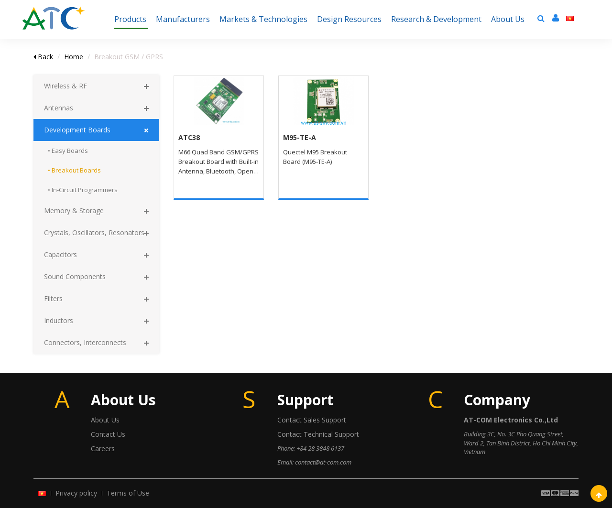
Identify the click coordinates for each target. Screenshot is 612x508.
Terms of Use (128, 492)
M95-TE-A (299, 137)
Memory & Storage (74, 210)
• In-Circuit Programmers (83, 189)
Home (73, 56)
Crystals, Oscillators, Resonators (94, 232)
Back (43, 56)
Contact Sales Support (311, 419)
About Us (105, 419)
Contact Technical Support (318, 434)
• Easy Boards (68, 150)
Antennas (58, 107)
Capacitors (60, 254)
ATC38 (189, 137)
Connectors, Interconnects (85, 342)
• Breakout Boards (74, 170)
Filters (53, 298)
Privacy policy (76, 492)
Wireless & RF (65, 85)
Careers (103, 448)
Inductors (58, 320)
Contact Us (108, 434)
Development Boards (77, 129)
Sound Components (75, 276)
